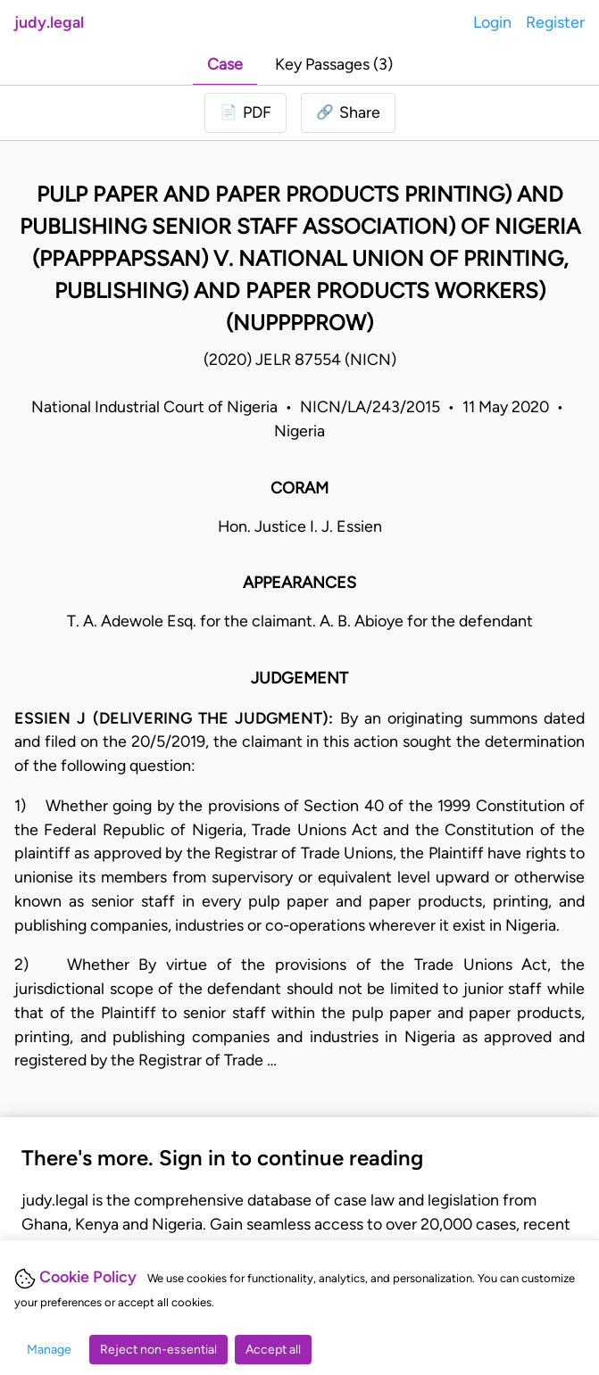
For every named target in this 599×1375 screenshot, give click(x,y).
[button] (348, 113)
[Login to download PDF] (245, 113)
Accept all (273, 1349)
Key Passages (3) (334, 63)
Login (492, 21)
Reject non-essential (158, 1349)
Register (555, 21)
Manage (49, 1349)
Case (225, 63)
